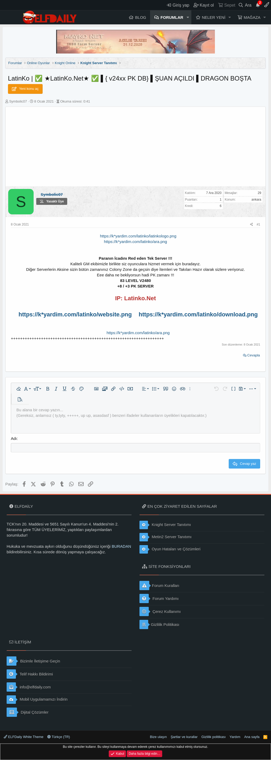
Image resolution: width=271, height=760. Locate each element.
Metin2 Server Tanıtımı (165, 537)
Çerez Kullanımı (160, 611)
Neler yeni (213, 17)
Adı (14, 438)
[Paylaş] (251, 225)
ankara (256, 199)
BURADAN (121, 546)
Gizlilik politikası (213, 737)
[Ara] (245, 5)
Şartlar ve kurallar (184, 737)
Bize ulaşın (158, 737)
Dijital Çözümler (27, 712)
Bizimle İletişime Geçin (33, 661)
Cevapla (253, 355)
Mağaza (252, 17)
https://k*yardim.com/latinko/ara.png (138, 332)
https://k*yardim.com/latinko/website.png (75, 314)
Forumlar (172, 17)
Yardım (234, 737)
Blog (140, 17)
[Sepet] (226, 5)
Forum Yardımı (159, 598)
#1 (258, 224)
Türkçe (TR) (58, 737)
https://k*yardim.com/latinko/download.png (198, 314)
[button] (187, 17)
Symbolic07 (18, 101)
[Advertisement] (135, 146)
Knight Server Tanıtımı (165, 525)
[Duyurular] (257, 5)
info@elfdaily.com (29, 687)
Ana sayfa (252, 737)
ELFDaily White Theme (23, 737)
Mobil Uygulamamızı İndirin (37, 699)
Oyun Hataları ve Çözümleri (169, 549)
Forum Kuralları (159, 585)
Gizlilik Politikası (159, 624)
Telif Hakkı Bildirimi (30, 674)
